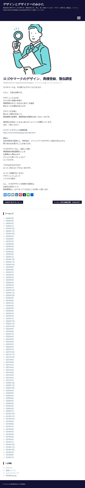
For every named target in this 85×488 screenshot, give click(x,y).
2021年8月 (10, 362)
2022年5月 (10, 339)
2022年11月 (10, 324)
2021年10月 (10, 357)
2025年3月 (10, 252)
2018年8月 (10, 455)
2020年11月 (10, 385)
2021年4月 (10, 372)
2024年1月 (10, 288)
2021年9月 (10, 360)
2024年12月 (10, 259)
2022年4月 (10, 342)
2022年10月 (10, 326)
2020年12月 (10, 383)
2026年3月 (10, 221)
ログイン (9, 468)
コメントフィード (12, 473)
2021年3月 (10, 375)
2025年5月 (10, 246)
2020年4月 (10, 403)
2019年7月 (10, 427)
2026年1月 (10, 226)
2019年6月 (10, 429)
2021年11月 (10, 354)
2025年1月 (10, 257)
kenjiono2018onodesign (24, 83)
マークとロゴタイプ (54, 83)
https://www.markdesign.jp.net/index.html (19, 133)
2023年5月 (10, 308)
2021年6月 (10, 367)
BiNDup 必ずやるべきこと (13, 202)
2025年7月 (10, 241)
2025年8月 (10, 239)
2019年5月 (10, 432)
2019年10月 (10, 419)
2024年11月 (10, 262)
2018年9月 (10, 452)
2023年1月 (10, 319)
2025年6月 (10, 244)
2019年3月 (10, 437)
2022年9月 (10, 329)
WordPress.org (11, 476)
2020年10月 (10, 388)
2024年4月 (10, 280)
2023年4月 (10, 311)
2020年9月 (10, 391)
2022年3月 (10, 344)
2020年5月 (10, 401)
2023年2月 (10, 316)
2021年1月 (10, 380)
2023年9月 (10, 298)
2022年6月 (10, 336)
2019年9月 (10, 421)
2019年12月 (10, 414)
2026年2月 (10, 223)
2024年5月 (10, 277)
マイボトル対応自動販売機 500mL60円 (67, 202)
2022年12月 (10, 321)
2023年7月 (10, 303)
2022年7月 (10, 334)
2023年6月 (10, 306)
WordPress (13, 484)
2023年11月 (10, 293)
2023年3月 (10, 313)
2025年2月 (10, 254)
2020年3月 (10, 406)
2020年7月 (10, 396)
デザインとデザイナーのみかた (23, 4)
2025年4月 (10, 249)
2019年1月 (10, 442)
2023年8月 (10, 301)
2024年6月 (10, 275)
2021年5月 (10, 370)
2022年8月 (10, 331)
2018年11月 (10, 447)
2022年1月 (10, 349)
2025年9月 (10, 236)
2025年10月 (10, 234)
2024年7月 (10, 272)
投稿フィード (11, 470)
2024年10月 (10, 265)
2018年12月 (10, 444)
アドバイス (38, 83)
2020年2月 (10, 409)
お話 (44, 83)
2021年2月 (10, 378)
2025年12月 (10, 228)
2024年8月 (10, 270)
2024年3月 (10, 283)
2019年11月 (10, 416)
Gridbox (22, 484)
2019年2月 (10, 439)
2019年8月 (10, 424)
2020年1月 (10, 411)
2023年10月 (10, 295)
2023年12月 (10, 290)
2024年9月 (10, 267)
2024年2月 (10, 285)
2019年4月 (10, 434)
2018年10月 (10, 450)
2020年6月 (10, 398)
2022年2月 (10, 347)
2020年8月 (10, 393)
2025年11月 (10, 231)
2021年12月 (10, 352)
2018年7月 (10, 457)
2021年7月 (10, 365)
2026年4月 (10, 218)
